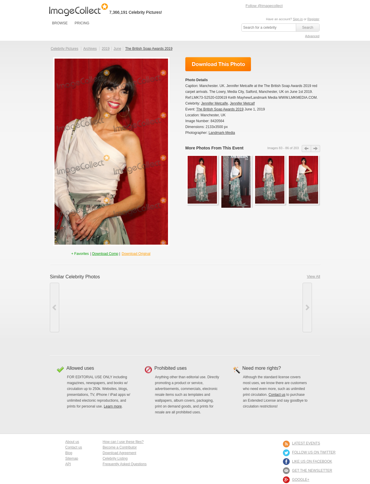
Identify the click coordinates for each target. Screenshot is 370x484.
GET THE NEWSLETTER (312, 470)
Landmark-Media (221, 133)
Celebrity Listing (115, 458)
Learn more (113, 406)
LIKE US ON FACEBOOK (312, 461)
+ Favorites (80, 254)
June (117, 49)
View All (313, 276)
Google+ (300, 480)
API (68, 464)
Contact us (277, 395)
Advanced (312, 36)
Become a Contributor (120, 447)
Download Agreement (119, 453)
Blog (68, 453)
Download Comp (105, 254)
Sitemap (71, 458)
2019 (106, 49)
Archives (90, 49)
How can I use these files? (123, 442)
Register (314, 19)
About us (72, 442)
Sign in (298, 19)
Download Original (136, 254)
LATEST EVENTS (306, 443)
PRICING (81, 23)
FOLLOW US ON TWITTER (313, 452)
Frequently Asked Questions (125, 464)
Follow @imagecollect (264, 6)
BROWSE (60, 23)
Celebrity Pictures (64, 49)
